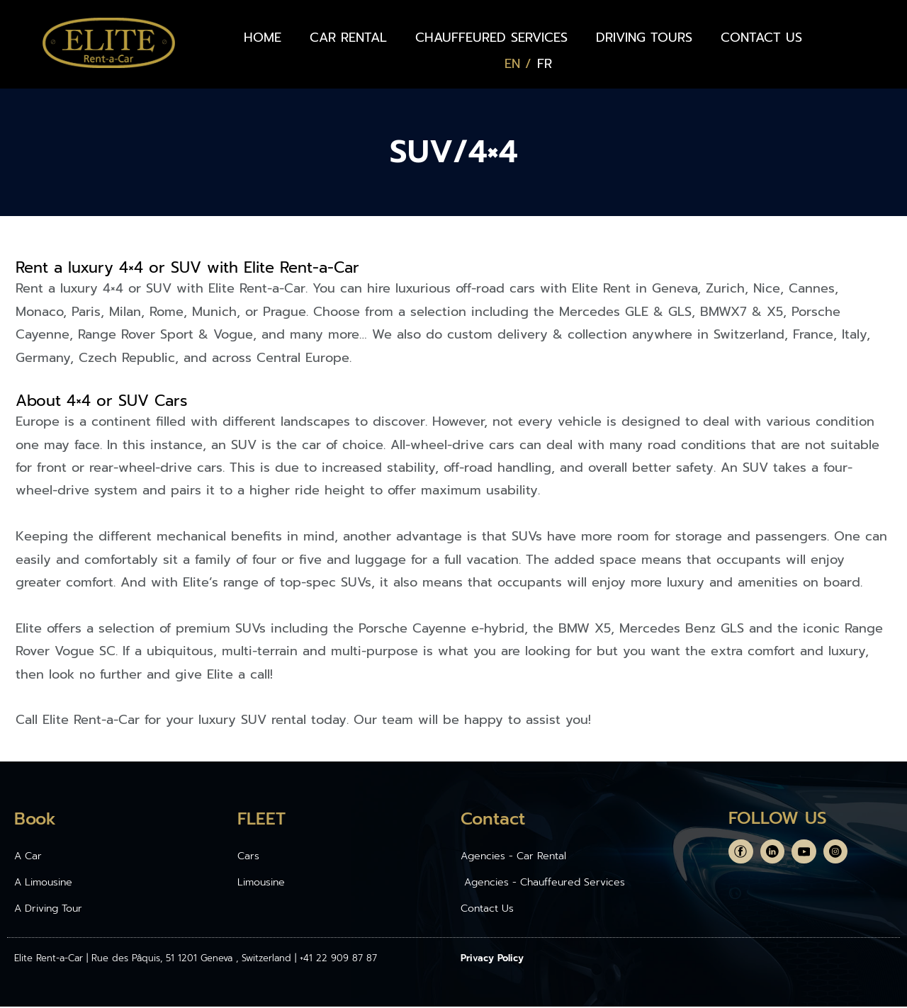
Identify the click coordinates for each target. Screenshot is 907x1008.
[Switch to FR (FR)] (544, 64)
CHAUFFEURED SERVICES (491, 37)
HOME (262, 37)
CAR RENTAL (348, 37)
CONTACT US (761, 37)
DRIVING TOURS (644, 37)
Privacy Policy (492, 959)
